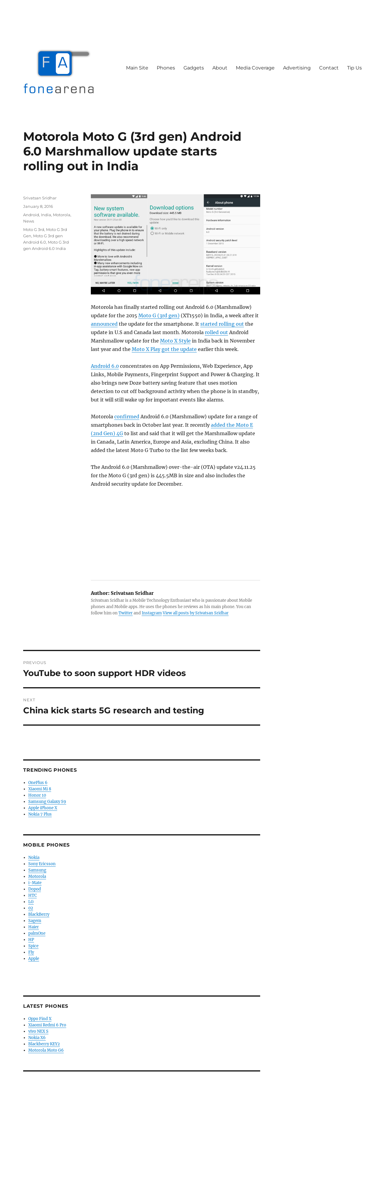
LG (31, 901)
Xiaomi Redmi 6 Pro (47, 1025)
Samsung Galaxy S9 (47, 801)
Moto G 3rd (33, 229)
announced (104, 324)
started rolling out (222, 324)
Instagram (152, 613)
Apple (33, 958)
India (46, 214)
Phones (166, 68)
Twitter (126, 613)
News (28, 221)
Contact (329, 68)
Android (31, 214)
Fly (31, 952)
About (219, 68)
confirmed (126, 417)
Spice (33, 946)
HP (31, 939)
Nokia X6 (37, 1037)
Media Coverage (255, 68)
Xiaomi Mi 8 (39, 789)
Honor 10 (37, 795)
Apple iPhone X (42, 807)
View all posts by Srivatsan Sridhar (196, 613)
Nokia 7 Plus (40, 814)
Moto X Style (175, 341)
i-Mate (35, 882)
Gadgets (193, 68)
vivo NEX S (38, 1031)
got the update (179, 349)
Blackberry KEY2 (44, 1044)
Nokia (33, 857)
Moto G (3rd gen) (159, 315)
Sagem (34, 920)
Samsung (37, 870)
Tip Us (354, 68)
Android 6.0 (105, 366)
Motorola (61, 214)
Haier (33, 927)
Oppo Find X (39, 1018)
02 (30, 908)
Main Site (137, 68)
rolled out (216, 332)
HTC (32, 895)
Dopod (34, 889)
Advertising (297, 68)
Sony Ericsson (42, 863)
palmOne (36, 933)
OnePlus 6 (38, 782)
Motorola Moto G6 (46, 1050)
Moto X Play (146, 349)
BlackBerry (38, 914)
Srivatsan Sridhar (40, 197)
